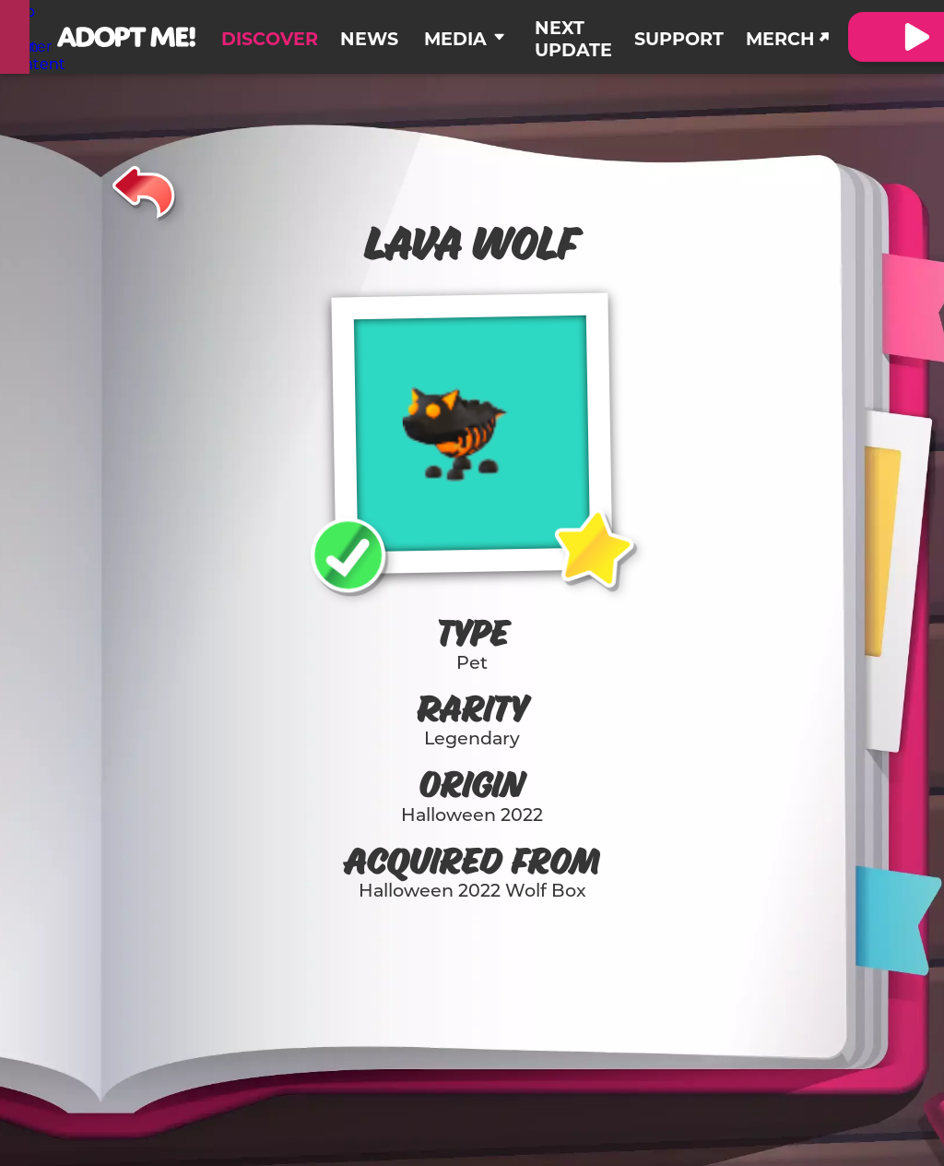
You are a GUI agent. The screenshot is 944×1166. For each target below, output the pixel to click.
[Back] (144, 189)
